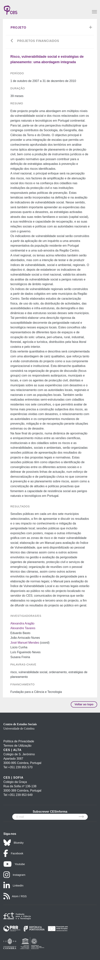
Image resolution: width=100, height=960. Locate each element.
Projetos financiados (38, 40)
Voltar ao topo (84, 704)
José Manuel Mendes (24, 642)
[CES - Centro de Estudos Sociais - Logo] (10, 8)
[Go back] (12, 41)
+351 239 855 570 (20, 767)
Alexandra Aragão (22, 623)
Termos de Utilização (17, 745)
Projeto (18, 27)
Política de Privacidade (18, 741)
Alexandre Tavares (22, 628)
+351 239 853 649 (20, 794)
